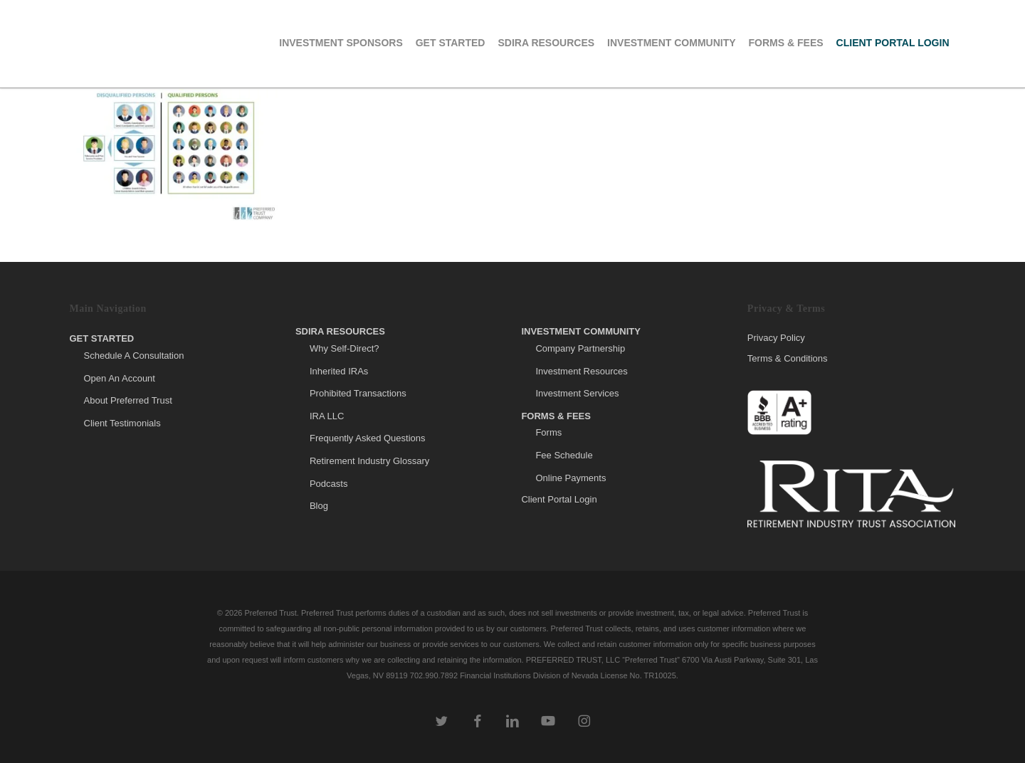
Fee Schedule (563, 455)
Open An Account (119, 378)
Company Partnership (580, 348)
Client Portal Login (558, 499)
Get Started (102, 338)
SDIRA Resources (340, 331)
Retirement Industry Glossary (369, 461)
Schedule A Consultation (134, 355)
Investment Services (577, 393)
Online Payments (570, 478)
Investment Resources (581, 371)
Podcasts (328, 483)
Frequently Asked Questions (368, 438)
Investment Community (581, 331)
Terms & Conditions (787, 358)
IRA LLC (327, 416)
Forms (548, 432)
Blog (319, 505)
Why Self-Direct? (344, 348)
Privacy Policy (776, 338)
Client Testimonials (122, 423)
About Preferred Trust (128, 400)
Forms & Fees (556, 416)
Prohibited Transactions (358, 393)
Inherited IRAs (339, 371)
